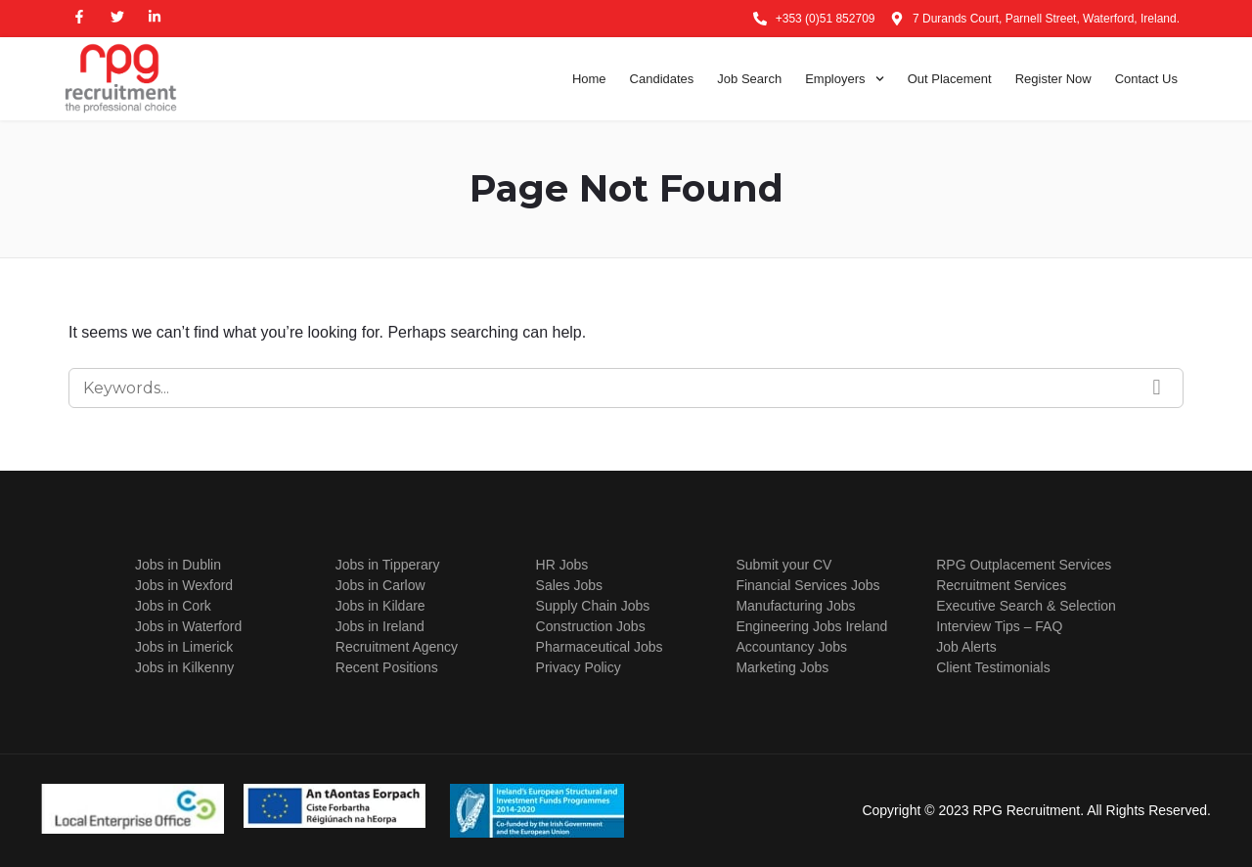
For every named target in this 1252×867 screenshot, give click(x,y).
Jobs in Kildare (380, 606)
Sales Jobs (569, 585)
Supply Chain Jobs (593, 606)
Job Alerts (966, 647)
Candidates (662, 78)
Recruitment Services (1001, 585)
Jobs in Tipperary (387, 564)
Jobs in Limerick (184, 647)
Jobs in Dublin (178, 564)
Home (589, 78)
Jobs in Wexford (184, 585)
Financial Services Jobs (807, 585)
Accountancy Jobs (791, 647)
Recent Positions (386, 667)
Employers (844, 79)
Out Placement (950, 78)
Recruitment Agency (396, 647)
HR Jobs (562, 564)
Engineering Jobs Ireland (811, 626)
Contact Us (1146, 78)
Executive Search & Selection (1026, 606)
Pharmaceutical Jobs (599, 647)
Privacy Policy (578, 667)
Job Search (749, 78)
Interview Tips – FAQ (999, 626)
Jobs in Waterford (188, 626)
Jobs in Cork (173, 606)
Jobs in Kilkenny (184, 667)
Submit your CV (783, 564)
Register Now (1053, 78)
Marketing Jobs (782, 667)
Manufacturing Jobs (795, 606)
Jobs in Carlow (380, 585)
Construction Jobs (591, 626)
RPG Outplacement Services (1023, 564)
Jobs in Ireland (380, 626)
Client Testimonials (993, 667)
